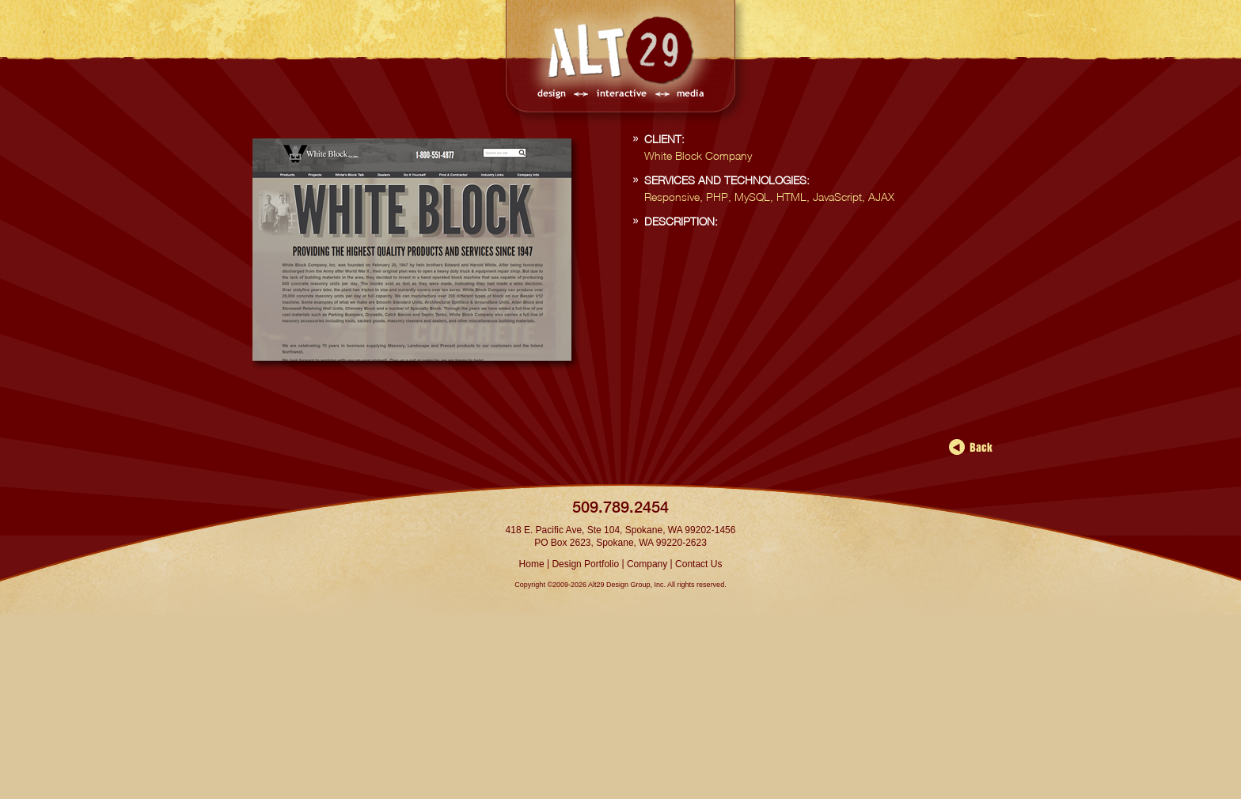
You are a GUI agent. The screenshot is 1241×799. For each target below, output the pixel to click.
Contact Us (698, 564)
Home (532, 564)
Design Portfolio (585, 564)
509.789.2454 (620, 507)
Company (647, 564)
